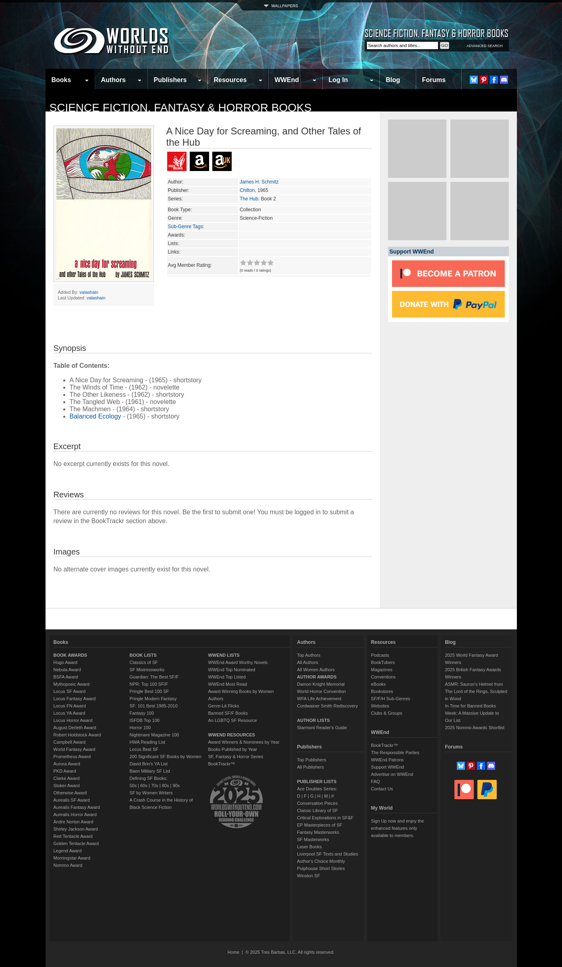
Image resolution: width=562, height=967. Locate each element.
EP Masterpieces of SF (319, 825)
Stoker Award (67, 785)
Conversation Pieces (317, 803)
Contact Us (382, 788)
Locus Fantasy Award (75, 698)
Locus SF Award (70, 691)
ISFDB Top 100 (145, 720)
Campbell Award (70, 742)
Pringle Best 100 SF (149, 691)
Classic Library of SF (317, 810)
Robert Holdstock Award (77, 734)
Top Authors (308, 655)
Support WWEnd (387, 767)
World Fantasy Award (74, 749)
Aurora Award (67, 763)
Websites (380, 705)
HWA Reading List (148, 742)
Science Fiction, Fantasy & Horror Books (181, 107)
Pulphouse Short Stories (321, 868)
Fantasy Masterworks (318, 832)
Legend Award (68, 850)
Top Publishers (311, 759)
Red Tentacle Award (73, 836)
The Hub (249, 199)
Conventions (383, 676)
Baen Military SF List (150, 771)
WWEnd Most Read (227, 684)
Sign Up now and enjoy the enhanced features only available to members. (397, 828)
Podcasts (380, 655)
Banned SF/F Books (227, 713)
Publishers (170, 79)
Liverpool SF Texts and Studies (327, 854)
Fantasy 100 (142, 713)
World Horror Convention (321, 691)
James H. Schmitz (259, 182)
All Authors (307, 662)
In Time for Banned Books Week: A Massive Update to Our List (472, 713)
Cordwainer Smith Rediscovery (327, 705)
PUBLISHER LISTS (316, 781)
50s (133, 785)
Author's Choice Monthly (321, 861)
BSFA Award (66, 676)
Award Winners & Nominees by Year (243, 742)
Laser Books (309, 846)
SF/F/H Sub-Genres (390, 698)
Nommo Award (68, 865)
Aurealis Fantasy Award (77, 807)
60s (143, 785)
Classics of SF (144, 662)
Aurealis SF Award (72, 800)
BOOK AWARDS (70, 655)
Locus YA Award (69, 713)
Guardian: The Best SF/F (154, 676)
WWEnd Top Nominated (231, 669)
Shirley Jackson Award (76, 829)
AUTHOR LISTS (313, 720)
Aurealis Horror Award (75, 814)
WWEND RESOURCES (231, 734)
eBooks (378, 684)
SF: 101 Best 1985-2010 (154, 705)
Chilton (247, 190)
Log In (338, 79)
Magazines (381, 669)
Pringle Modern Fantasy (153, 698)
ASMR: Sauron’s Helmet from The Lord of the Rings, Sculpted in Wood (476, 691)
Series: (175, 199)
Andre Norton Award (73, 821)
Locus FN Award (70, 705)
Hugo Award (66, 662)
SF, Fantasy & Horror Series (235, 756)
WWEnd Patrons (387, 759)
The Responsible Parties (395, 752)
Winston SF (308, 875)
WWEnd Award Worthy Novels (238, 662)
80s (165, 785)
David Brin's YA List (149, 763)
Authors (113, 79)
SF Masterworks (313, 839)
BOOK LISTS (143, 655)
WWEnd (287, 79)
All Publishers (310, 767)
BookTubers (383, 662)
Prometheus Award (72, 756)
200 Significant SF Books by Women (165, 756)
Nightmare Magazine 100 (154, 734)
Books (61, 79)
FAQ (375, 781)
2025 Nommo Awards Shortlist (474, 727)
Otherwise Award (70, 792)
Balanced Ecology (95, 416)
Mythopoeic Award (72, 684)
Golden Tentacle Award (76, 843)
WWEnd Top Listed (226, 676)
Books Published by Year (232, 749)
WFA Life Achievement (319, 698)
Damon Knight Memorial (320, 684)
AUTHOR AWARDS (316, 676)
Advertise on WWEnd (392, 774)
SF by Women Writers (151, 792)
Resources (230, 79)
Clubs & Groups (386, 713)
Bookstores (382, 691)
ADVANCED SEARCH (484, 46)
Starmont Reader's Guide (322, 727)
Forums (434, 79)
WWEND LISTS (223, 655)
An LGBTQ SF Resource (232, 720)
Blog (393, 79)
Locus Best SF (144, 749)
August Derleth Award (75, 727)
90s (176, 785)
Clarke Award (67, 778)
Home (233, 952)
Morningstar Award (72, 858)
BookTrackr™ (221, 763)
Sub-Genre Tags (185, 226)
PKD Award (65, 771)
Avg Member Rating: (190, 265)
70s (154, 785)
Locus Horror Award (73, 720)
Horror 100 (140, 727)
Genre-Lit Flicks (223, 705)
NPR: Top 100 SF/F (149, 684)
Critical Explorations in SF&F (325, 817)
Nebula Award (67, 669)
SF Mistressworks (147, 669)
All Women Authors (315, 669)
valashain (88, 292)
